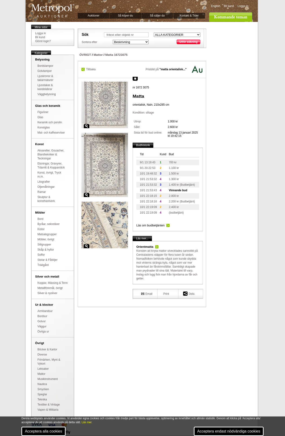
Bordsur (42, 316)
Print (166, 293)
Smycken (43, 389)
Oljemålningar (46, 186)
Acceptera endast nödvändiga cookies (228, 431)
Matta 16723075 (116, 55)
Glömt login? (43, 41)
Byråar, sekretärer (48, 224)
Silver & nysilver (47, 293)
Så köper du (125, 15)
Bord (40, 219)
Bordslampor (45, 65)
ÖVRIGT (85, 55)
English (215, 6)
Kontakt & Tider (189, 15)
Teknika (42, 399)
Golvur (41, 321)
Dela (188, 293)
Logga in (243, 6)
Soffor (41, 254)
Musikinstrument (47, 379)
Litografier (43, 181)
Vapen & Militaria (47, 409)
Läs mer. (87, 422)
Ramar (41, 192)
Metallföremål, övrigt (50, 288)
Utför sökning (188, 42)
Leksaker (43, 368)
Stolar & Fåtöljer (47, 260)
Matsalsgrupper (47, 234)
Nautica (42, 384)
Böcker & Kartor (47, 349)
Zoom (86, 126)
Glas (40, 117)
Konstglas (43, 127)
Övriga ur (43, 331)
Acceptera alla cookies (43, 431)
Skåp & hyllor (45, 249)
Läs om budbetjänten (150, 225)
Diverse (42, 354)
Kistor (41, 229)
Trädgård (43, 265)
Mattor (41, 374)
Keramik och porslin (49, 122)
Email (146, 294)
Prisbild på (166, 69)
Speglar (42, 394)
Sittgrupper (44, 244)
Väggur (42, 326)
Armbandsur (45, 311)
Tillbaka (91, 69)
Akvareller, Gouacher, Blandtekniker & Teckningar (50, 154)
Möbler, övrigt (45, 239)
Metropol (52, 11)
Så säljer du (157, 15)
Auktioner (94, 15)
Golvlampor (44, 71)
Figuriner (42, 112)
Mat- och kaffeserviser (51, 132)
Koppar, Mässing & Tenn (52, 283)
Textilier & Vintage (48, 404)
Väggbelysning (46, 94)
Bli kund (229, 6)
